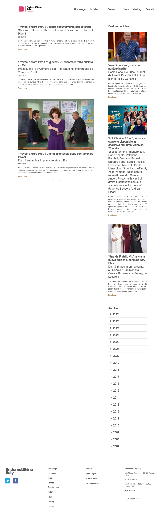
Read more (22, 49)
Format (111, 9)
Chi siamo (95, 9)
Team (50, 478)
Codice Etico (91, 478)
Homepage (79, 9)
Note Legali (91, 474)
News (126, 9)
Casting (137, 9)
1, (57, 180)
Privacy (89, 469)
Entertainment (53, 487)
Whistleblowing (92, 483)
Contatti (150, 9)
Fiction (50, 492)
